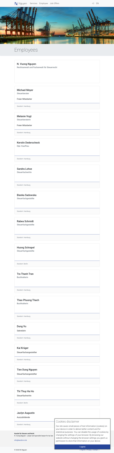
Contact (95, 450)
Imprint (83, 450)
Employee (43, 3)
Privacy (89, 450)
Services (33, 3)
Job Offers (54, 3)
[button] (97, 3)
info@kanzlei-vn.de (20, 440)
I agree (82, 447)
